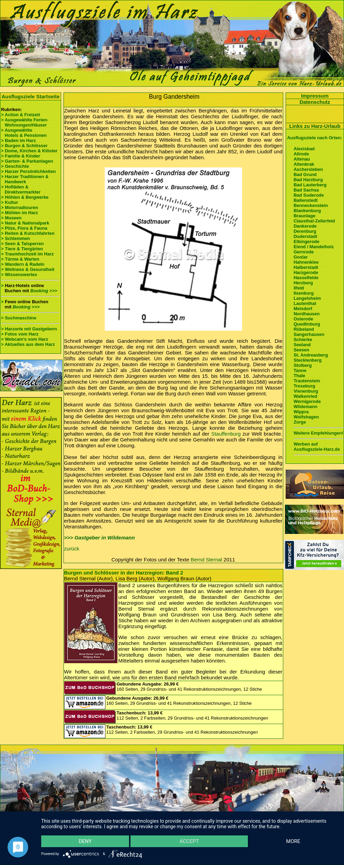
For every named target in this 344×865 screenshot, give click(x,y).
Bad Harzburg (308, 179)
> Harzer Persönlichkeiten (28, 171)
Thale (299, 375)
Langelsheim (307, 298)
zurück (71, 548)
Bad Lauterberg (310, 184)
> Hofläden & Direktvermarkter (21, 189)
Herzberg (303, 282)
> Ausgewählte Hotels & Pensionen (24, 133)
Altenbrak (304, 164)
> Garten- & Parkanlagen (27, 161)
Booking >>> (43, 290)
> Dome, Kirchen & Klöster (29, 150)
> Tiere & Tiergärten (22, 248)
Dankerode (305, 226)
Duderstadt (305, 236)
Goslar (301, 257)
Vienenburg (306, 391)
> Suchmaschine (18, 317)
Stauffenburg (226, 434)
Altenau (302, 159)
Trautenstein (307, 380)
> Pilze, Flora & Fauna (24, 228)
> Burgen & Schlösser (24, 145)
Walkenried (305, 396)
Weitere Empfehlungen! (318, 433)
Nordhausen (307, 313)
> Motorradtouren (19, 207)
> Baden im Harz (18, 140)
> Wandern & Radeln (22, 264)
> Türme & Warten (20, 259)
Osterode (303, 318)
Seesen (301, 349)
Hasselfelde (306, 277)
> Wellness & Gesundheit (27, 269)
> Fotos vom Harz (19, 334)
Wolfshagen (306, 416)
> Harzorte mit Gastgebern (29, 328)
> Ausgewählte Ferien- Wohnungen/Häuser (25, 122)
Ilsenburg (304, 293)
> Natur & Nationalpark (25, 223)
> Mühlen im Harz (19, 212)
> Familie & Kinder (20, 155)
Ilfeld (299, 288)
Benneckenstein (311, 205)
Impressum (315, 96)
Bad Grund (305, 174)
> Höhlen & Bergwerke (24, 197)
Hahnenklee (306, 262)
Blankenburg (307, 210)
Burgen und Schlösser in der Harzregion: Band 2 (123, 573)
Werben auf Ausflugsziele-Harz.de (317, 446)
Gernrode (304, 251)
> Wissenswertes (19, 274)
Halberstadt (306, 267)
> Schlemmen (15, 238)
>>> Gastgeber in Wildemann (99, 537)
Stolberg (303, 365)
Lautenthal (305, 303)
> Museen (11, 217)
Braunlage (305, 215)
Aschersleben (308, 169)
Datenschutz (314, 102)
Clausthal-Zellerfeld (314, 220)
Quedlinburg (307, 324)
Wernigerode (307, 401)
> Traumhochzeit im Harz (27, 253)
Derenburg (305, 231)
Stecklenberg (308, 360)
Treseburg (304, 385)
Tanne (300, 370)
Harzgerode (306, 272)
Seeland (302, 344)
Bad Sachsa (306, 190)
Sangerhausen (309, 334)
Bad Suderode (309, 195)
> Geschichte (15, 166)
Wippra (301, 411)
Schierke (303, 339)
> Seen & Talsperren (22, 243)
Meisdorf (303, 308)
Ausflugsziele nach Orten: (314, 137)
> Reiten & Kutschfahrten (28, 233)
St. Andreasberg (311, 355)
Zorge (300, 422)
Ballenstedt (306, 200)
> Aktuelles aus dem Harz (28, 344)
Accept (189, 841)
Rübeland (304, 329)
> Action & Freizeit (20, 114)
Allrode (301, 153)
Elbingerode (306, 241)
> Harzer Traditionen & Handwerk (24, 179)
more (293, 841)
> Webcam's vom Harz (24, 339)
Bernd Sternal (206, 559)
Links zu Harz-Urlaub (314, 126)
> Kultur (9, 202)
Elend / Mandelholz (314, 246)
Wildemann (305, 406)
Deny (85, 841)
